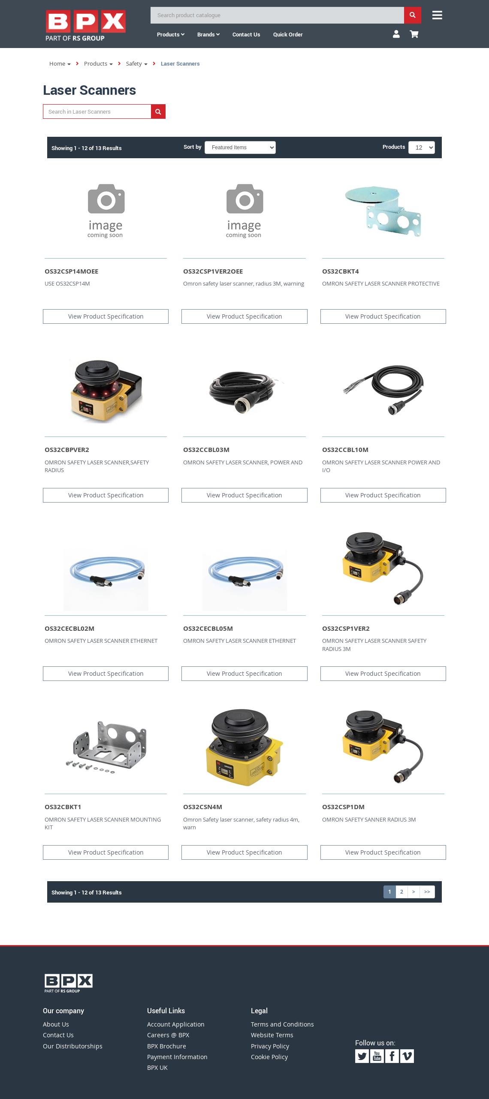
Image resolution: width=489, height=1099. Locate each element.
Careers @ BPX (168, 1035)
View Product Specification (106, 316)
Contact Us (58, 1035)
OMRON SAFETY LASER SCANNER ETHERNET (101, 640)
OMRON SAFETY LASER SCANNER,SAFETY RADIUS (97, 466)
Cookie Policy (269, 1057)
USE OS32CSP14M (67, 283)
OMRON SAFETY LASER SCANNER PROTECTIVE (381, 283)
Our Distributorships (73, 1046)
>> (427, 891)
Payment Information (177, 1057)
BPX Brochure (166, 1046)
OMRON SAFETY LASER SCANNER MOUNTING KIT (103, 823)
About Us (56, 1024)
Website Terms (272, 1035)
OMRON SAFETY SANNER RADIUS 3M (369, 819)
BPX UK (157, 1067)
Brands (208, 34)
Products (170, 34)
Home (60, 63)
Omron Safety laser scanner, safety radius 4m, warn (241, 823)
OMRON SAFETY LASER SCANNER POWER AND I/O (381, 466)
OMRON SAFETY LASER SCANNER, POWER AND (242, 462)
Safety (137, 63)
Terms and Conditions (282, 1024)
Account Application (176, 1024)
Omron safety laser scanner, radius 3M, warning (243, 283)
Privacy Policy (270, 1046)
